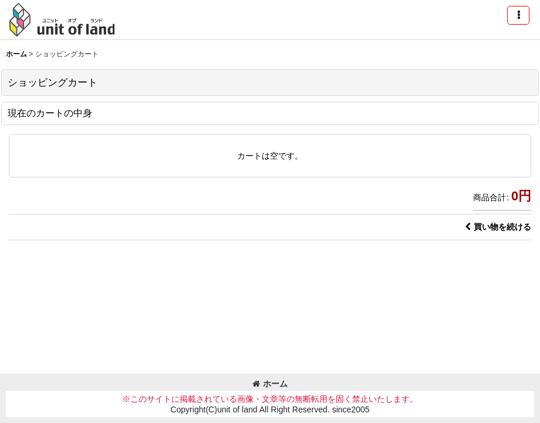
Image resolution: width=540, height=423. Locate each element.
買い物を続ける (498, 226)
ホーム (270, 383)
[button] (518, 15)
